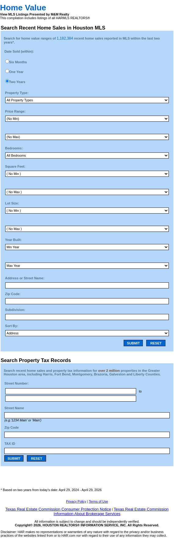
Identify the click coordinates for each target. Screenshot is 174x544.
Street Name (14, 408)
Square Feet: (15, 166)
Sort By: (11, 326)
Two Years (17, 82)
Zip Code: (13, 294)
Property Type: (17, 93)
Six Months (18, 62)
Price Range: (15, 111)
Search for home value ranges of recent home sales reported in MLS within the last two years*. (82, 40)
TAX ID (9, 443)
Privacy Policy (76, 501)
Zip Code (11, 427)
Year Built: (13, 240)
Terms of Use (98, 501)
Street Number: (16, 383)
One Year (16, 72)
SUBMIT (133, 343)
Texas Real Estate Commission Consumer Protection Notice (58, 509)
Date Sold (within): (19, 51)
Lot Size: (12, 203)
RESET (156, 343)
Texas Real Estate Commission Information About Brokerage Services (111, 511)
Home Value (23, 7)
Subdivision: (15, 310)
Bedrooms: (14, 148)
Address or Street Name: (25, 278)
